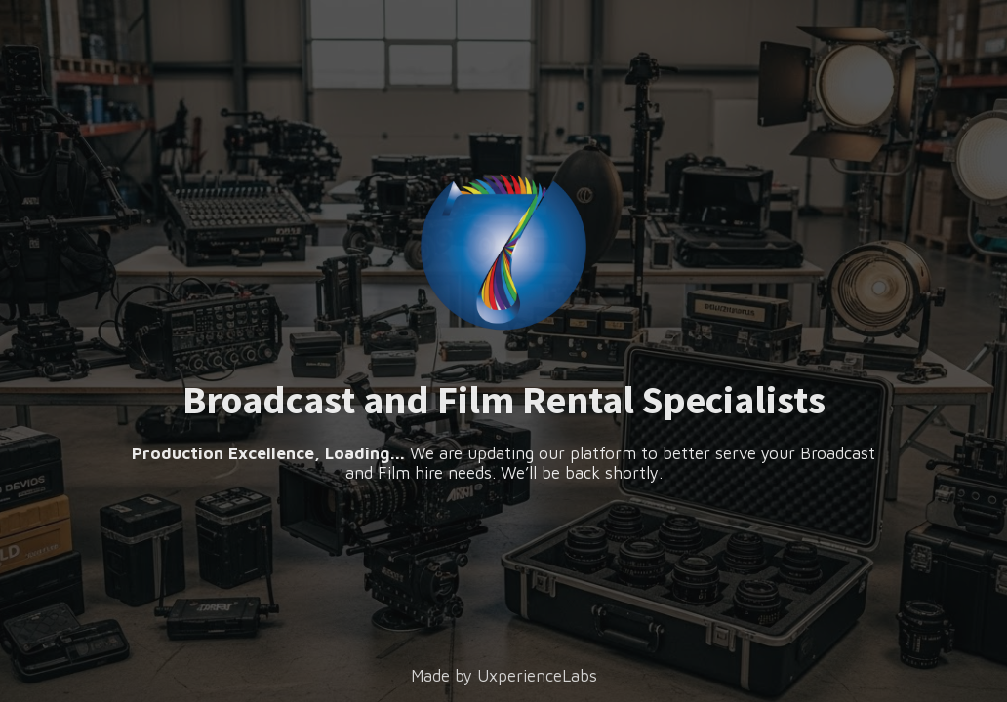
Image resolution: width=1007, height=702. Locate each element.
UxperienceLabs (537, 675)
